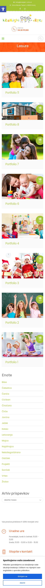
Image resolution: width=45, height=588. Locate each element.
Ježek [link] (5, 423)
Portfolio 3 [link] (12, 283)
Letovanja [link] (7, 434)
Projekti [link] (6, 464)
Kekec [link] (5, 428)
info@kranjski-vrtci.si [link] (24, 2)
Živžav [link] (5, 481)
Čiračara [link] (7, 405)
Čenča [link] (5, 393)
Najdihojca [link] (8, 446)
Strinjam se (22, 576)
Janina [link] (5, 417)
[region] (22, 572)
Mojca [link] (5, 440)
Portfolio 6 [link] (12, 204)
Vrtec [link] (5, 475)
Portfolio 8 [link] (12, 125)
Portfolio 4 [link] (12, 243)
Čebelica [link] (7, 387)
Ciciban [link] (6, 399)
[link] (3, 9)
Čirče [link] (5, 411)
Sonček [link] (6, 469)
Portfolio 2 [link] (12, 323)
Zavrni (22, 583)
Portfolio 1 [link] (11, 362)
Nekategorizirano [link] (11, 452)
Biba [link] (4, 382)
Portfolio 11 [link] (12, 93)
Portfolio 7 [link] (12, 164)
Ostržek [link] (6, 458)
